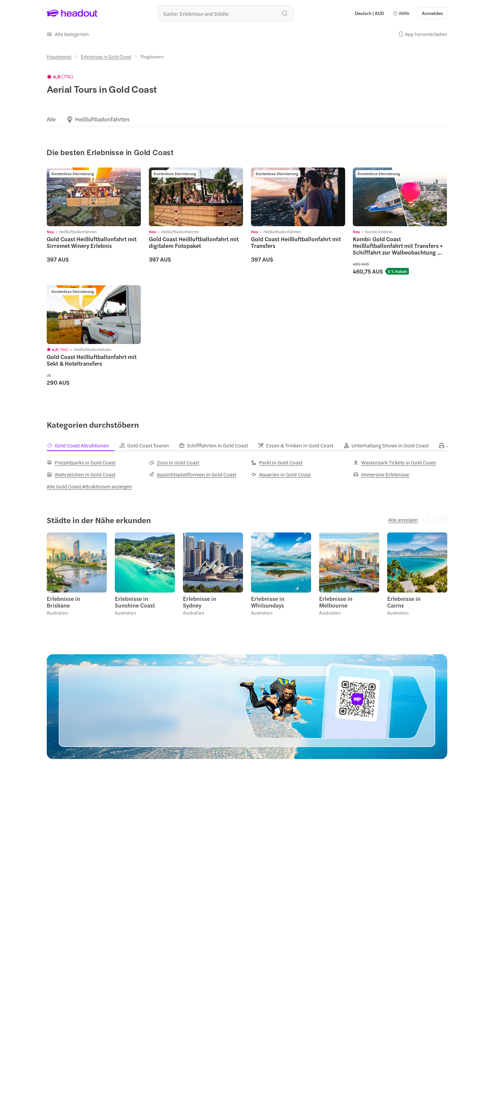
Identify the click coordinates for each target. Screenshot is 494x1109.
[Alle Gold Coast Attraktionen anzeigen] (89, 486)
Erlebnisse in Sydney (199, 602)
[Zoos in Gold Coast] (174, 462)
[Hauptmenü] (59, 56)
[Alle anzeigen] (403, 519)
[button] (401, 13)
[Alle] (51, 119)
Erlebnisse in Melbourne (335, 602)
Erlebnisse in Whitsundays (267, 602)
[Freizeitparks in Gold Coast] (81, 462)
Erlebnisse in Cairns (404, 602)
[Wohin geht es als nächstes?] (225, 13)
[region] (247, 119)
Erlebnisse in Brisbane (63, 602)
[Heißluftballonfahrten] (102, 119)
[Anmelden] (432, 13)
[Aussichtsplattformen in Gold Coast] (192, 474)
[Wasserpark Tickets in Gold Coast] (394, 462)
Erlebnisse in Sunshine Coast (135, 602)
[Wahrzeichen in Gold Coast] (81, 474)
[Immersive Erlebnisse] (381, 474)
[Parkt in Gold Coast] (276, 462)
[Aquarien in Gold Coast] (281, 474)
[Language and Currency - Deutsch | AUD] (369, 13)
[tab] (83, 445)
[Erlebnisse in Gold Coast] (106, 56)
